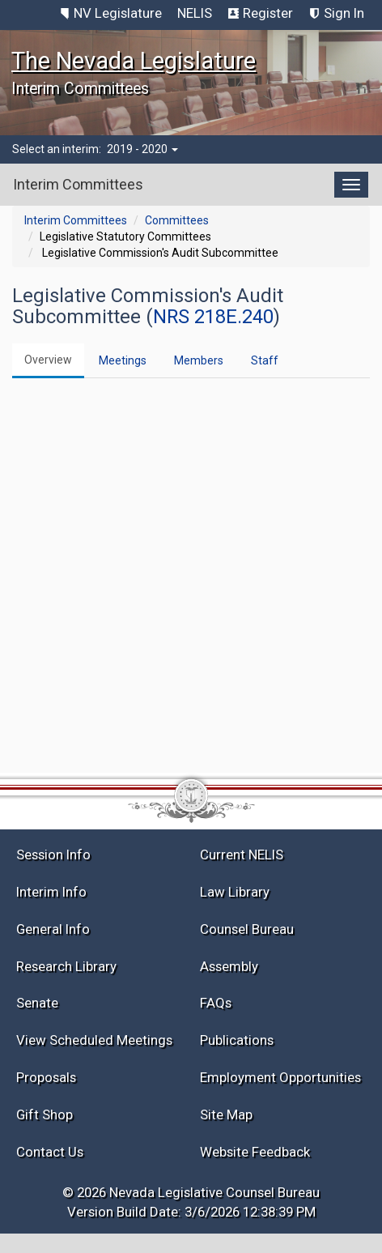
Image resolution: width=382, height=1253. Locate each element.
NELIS (194, 13)
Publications (237, 1040)
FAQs (215, 1003)
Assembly (229, 966)
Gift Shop (44, 1114)
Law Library (235, 892)
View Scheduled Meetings (94, 1040)
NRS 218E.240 (213, 316)
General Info (53, 929)
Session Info (53, 854)
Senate (37, 1003)
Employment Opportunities (280, 1077)
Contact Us (49, 1152)
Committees (177, 220)
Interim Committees (75, 220)
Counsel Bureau (247, 929)
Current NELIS (241, 854)
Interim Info (51, 892)
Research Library (66, 966)
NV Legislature (118, 13)
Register (268, 13)
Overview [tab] (48, 359)
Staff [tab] (264, 360)
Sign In (344, 13)
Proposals (46, 1077)
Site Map (226, 1114)
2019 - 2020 (142, 149)
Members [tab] (198, 360)
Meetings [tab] (122, 360)
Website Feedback (255, 1152)
